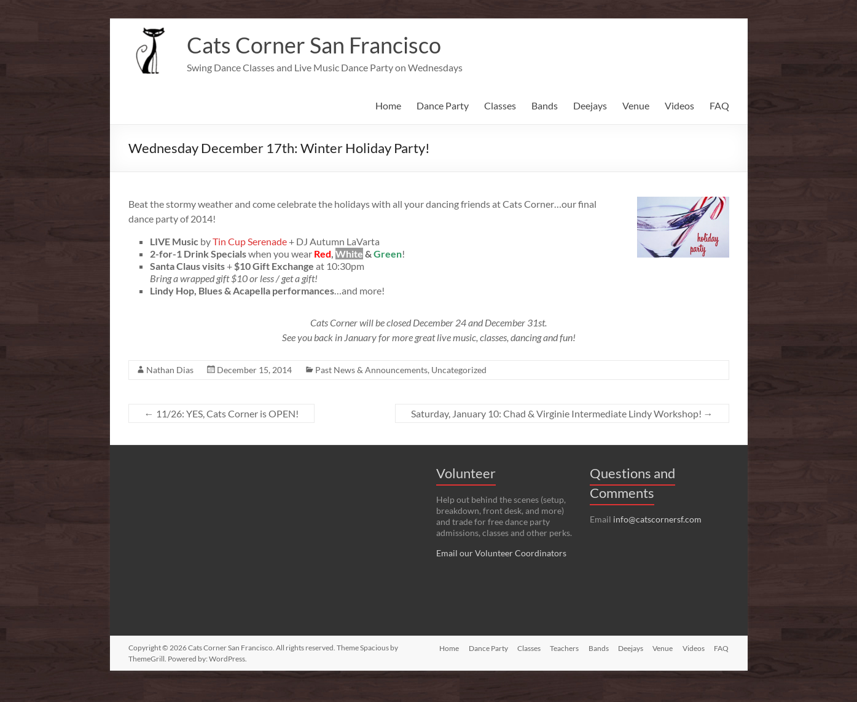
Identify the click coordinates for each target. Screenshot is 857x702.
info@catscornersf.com (657, 519)
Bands (544, 105)
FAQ (719, 105)
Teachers (563, 669)
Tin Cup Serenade (250, 241)
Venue (635, 105)
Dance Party (443, 105)
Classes (500, 105)
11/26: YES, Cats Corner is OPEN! (221, 413)
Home (388, 105)
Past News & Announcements (371, 370)
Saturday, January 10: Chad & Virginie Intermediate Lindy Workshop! (562, 413)
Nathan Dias (170, 370)
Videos (679, 105)
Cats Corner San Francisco (314, 44)
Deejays (590, 105)
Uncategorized (459, 370)
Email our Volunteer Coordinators (501, 553)
